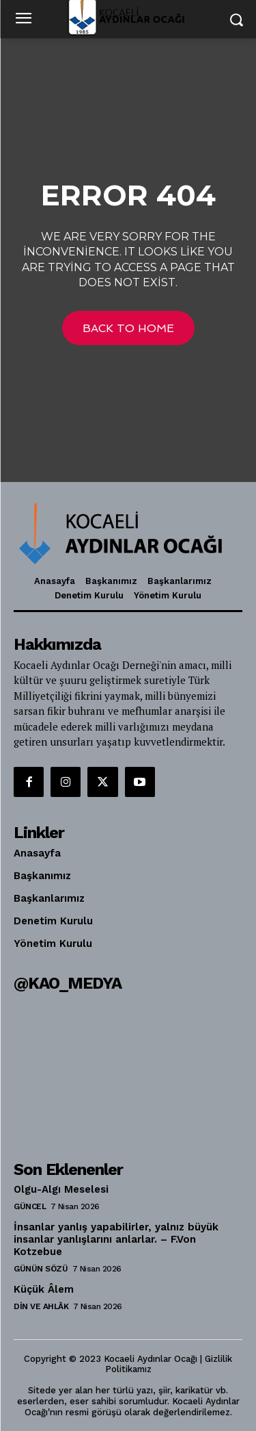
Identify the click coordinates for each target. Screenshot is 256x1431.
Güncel (30, 1206)
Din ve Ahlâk (41, 1306)
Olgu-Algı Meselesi (61, 1189)
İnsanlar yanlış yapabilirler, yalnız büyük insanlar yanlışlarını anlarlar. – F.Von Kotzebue (116, 1239)
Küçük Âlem (44, 1289)
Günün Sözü (41, 1269)
